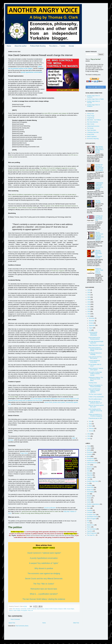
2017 (89, 306)
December (92, 318)
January (91, 431)
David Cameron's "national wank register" (44, 553)
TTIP (88, 523)
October (91, 323)
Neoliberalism (90, 460)
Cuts (88, 479)
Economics (90, 452)
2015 (89, 311)
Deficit (88, 500)
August (91, 328)
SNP (88, 494)
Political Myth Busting (38, 46)
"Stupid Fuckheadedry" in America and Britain (95, 386)
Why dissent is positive (44, 568)
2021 (89, 297)
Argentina (89, 531)
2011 (89, 436)
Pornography (24, 610)
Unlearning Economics (93, 126)
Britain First (90, 489)
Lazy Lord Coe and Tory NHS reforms (95, 357)
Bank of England (91, 518)
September (92, 325)
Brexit (88, 456)
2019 (89, 302)
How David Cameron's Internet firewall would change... (95, 349)
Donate (71, 46)
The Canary (90, 128)
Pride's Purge (90, 116)
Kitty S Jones (90, 124)
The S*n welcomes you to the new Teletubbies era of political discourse (99, 236)
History (89, 527)
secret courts (48, 402)
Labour (89, 448)
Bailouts (89, 506)
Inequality (89, 510)
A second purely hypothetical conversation (93, 334)
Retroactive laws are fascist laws (44, 589)
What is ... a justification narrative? (44, 594)
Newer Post (12, 623)
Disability (89, 485)
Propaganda (90, 458)
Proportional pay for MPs (95, 418)
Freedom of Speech (58, 608)
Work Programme (92, 533)
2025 (89, 290)
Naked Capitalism (92, 136)
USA (88, 471)
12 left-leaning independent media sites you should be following (99, 185)
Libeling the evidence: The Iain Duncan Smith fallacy (96, 379)
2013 (14, 608)
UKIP (88, 464)
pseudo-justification (50, 507)
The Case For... (91, 535)
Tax (88, 483)
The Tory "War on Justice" (43, 584)
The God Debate (91, 529)
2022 (89, 294)
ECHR (51, 608)
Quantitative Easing (92, 516)
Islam (88, 508)
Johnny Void (90, 113)
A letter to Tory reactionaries (96, 396)
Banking (89, 469)
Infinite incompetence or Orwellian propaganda (95, 415)
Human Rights (70, 608)
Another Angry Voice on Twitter (95, 99)
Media (18, 610)
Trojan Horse (24, 453)
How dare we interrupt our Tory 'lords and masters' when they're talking (99, 167)
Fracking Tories (93, 383)
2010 (89, 438)
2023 (89, 292)
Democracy (90, 467)
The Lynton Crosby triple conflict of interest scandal (95, 374)
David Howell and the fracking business (94, 338)
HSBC (74, 438)
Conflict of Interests (31, 608)
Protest (89, 498)
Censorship (23, 608)
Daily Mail (89, 475)
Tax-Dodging (90, 491)
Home (9, 46)
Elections (89, 496)
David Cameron (40, 608)
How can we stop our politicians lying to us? (95, 402)
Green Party (90, 487)
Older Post (76, 623)
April (90, 423)
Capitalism (90, 477)
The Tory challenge (98, 201)
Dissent (47, 608)
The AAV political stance (95, 399)
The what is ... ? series (57, 46)
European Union (91, 514)
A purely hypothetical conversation (44, 558)
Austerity (89, 454)
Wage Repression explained (96, 345)
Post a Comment (15, 619)
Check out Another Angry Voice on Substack (99, 271)
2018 (89, 304)
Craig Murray (90, 118)
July (90, 330)
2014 (89, 314)
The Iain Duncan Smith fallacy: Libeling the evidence (44, 599)
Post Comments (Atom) (22, 625)
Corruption (90, 512)
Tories (29, 610)
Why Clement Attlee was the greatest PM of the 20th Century (99, 149)
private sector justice (59, 402)
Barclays (10, 440)
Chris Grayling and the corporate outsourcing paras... (95, 410)
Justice (15, 610)
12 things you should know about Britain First (99, 218)
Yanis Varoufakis (91, 130)
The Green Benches (92, 122)
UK (32, 610)
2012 (89, 434)
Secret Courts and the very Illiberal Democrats (44, 579)
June (90, 421)
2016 (89, 309)
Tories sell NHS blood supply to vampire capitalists (94, 390)
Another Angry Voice (92, 481)
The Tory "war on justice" (95, 394)
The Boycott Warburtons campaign (95, 353)
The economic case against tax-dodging (44, 573)
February (91, 428)
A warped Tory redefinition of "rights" (44, 563)
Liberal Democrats (92, 462)
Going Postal (90, 134)
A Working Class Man (93, 132)
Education (89, 473)
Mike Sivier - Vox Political (94, 120)
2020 (89, 299)
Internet (11, 610)
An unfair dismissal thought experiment (96, 342)
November (92, 320)
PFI (88, 520)
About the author (21, 46)
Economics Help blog (93, 138)
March (91, 426)
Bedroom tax (90, 525)
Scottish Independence (93, 504)
